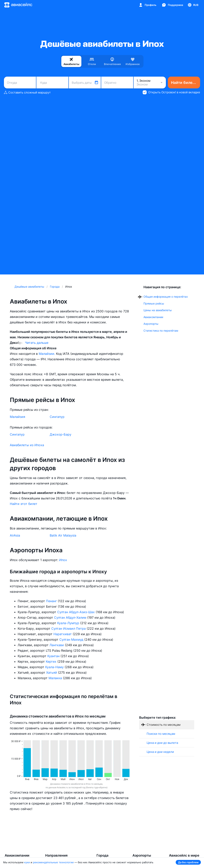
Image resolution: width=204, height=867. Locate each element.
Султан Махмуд (71, 639)
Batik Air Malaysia (63, 535)
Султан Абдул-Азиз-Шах (76, 612)
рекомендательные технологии (53, 862)
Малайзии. (47, 354)
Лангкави (57, 645)
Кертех (51, 661)
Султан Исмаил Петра (69, 628)
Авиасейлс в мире (184, 855)
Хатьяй (52, 672)
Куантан (54, 656)
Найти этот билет (23, 504)
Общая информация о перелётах (165, 296)
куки (27, 862)
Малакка (56, 678)
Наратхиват (63, 634)
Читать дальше (36, 343)
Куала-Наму (55, 667)
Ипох (63, 560)
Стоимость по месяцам (163, 725)
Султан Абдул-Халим (70, 617)
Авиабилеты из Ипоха (27, 445)
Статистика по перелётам (160, 330)
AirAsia (15, 535)
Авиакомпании (153, 317)
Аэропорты (150, 323)
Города (102, 855)
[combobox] (20, 82)
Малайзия (17, 417)
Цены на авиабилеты (157, 310)
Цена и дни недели (160, 752)
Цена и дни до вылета (162, 743)
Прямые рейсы (153, 303)
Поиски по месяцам (161, 734)
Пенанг (52, 601)
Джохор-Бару (60, 434)
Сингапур (57, 417)
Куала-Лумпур (68, 623)
